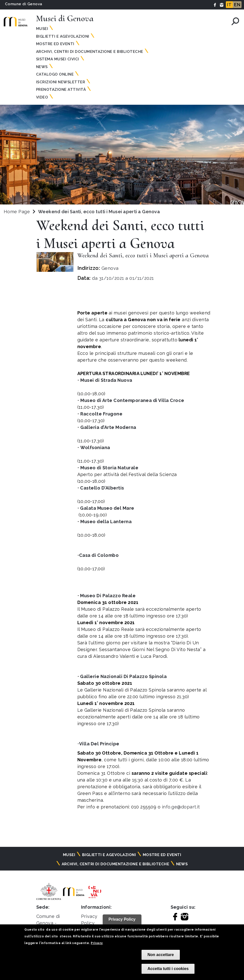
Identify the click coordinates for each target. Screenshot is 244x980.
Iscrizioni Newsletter (60, 82)
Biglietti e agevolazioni (62, 36)
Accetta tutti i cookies (168, 969)
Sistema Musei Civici (57, 59)
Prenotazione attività (61, 89)
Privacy (97, 943)
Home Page (17, 211)
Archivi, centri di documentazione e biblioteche (89, 51)
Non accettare (160, 955)
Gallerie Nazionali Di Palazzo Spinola (123, 676)
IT (229, 4)
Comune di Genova (23, 4)
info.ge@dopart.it (180, 806)
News (42, 67)
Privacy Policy (122, 919)
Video (42, 97)
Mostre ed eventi (55, 44)
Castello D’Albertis (102, 487)
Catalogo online (55, 74)
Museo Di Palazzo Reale (108, 595)
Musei (42, 28)
